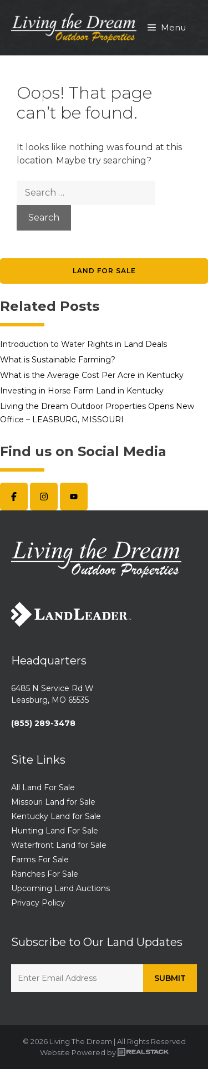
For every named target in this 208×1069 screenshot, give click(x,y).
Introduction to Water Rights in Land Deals (83, 344)
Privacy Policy (38, 903)
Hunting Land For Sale (54, 831)
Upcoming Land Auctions (60, 888)
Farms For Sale (40, 860)
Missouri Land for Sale (53, 802)
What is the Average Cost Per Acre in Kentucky (92, 375)
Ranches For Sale (44, 874)
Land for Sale (104, 271)
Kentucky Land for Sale (56, 816)
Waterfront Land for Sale (58, 845)
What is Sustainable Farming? (57, 360)
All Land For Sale (43, 787)
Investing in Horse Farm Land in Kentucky (82, 391)
